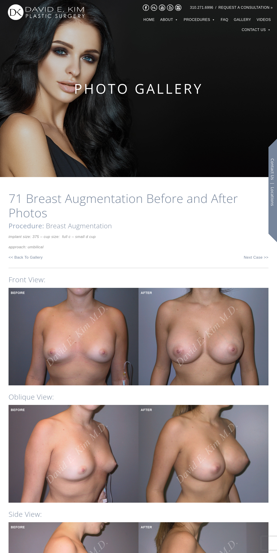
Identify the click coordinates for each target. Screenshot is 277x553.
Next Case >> (256, 257)
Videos (264, 20)
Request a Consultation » (245, 7)
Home (149, 20)
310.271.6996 (201, 7)
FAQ (224, 20)
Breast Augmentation (79, 225)
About (166, 20)
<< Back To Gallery (26, 257)
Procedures (197, 20)
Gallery (242, 20)
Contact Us (254, 30)
